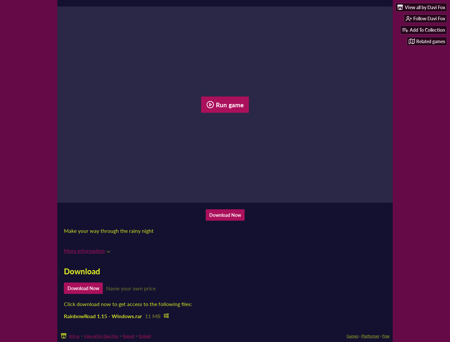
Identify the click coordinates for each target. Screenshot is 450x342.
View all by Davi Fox (101, 335)
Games (352, 335)
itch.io (74, 335)
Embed (145, 335)
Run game (225, 105)
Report (129, 335)
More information (87, 251)
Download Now (225, 215)
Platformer (370, 335)
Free (385, 335)
